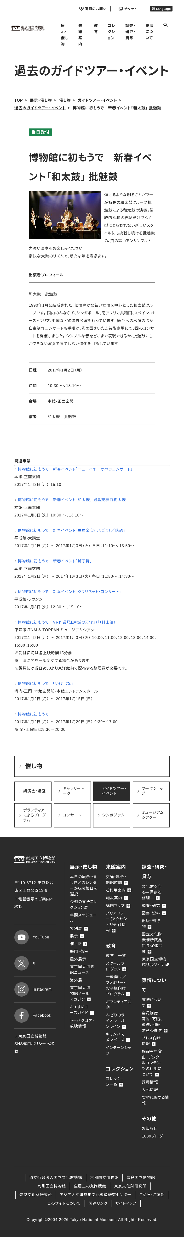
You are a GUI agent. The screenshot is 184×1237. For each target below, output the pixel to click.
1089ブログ (152, 1136)
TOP (18, 100)
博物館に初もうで (33, 714)
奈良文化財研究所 (35, 1195)
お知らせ (149, 1128)
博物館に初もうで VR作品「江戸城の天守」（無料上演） (67, 622)
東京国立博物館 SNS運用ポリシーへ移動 (34, 1044)
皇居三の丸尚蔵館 (90, 1186)
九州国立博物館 (51, 1186)
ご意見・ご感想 (152, 1195)
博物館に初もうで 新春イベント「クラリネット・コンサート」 (69, 592)
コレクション (111, 32)
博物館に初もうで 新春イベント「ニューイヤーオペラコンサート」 (75, 469)
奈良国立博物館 (140, 1178)
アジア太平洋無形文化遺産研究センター (95, 1195)
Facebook (32, 1015)
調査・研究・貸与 (130, 32)
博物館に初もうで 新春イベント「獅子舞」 (55, 561)
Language (161, 9)
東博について (149, 32)
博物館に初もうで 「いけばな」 (45, 684)
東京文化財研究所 (130, 1186)
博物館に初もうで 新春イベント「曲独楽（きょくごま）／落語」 (71, 530)
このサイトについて (64, 1203)
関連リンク (98, 1203)
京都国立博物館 (104, 1178)
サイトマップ (126, 1203)
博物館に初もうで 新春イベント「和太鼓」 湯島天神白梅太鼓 (72, 500)
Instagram (33, 989)
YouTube (31, 937)
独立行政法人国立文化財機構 (55, 1178)
